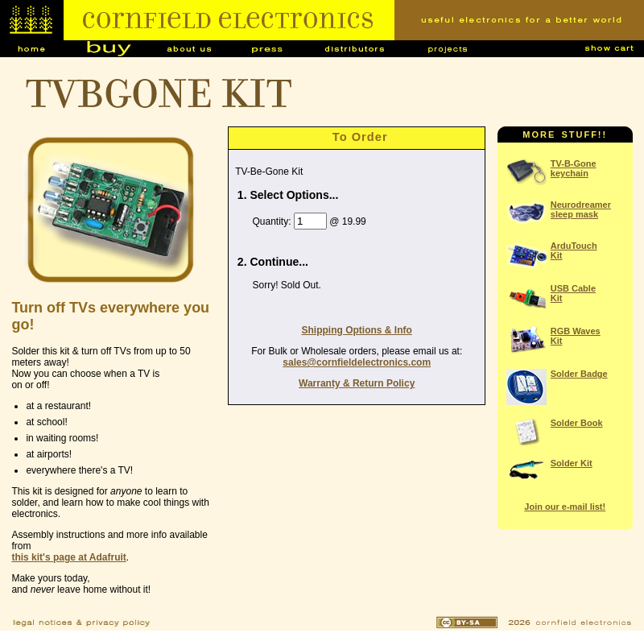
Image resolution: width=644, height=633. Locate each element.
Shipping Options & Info (357, 330)
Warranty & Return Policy (357, 383)
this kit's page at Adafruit (68, 557)
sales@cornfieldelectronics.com (357, 362)
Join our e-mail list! (564, 506)
